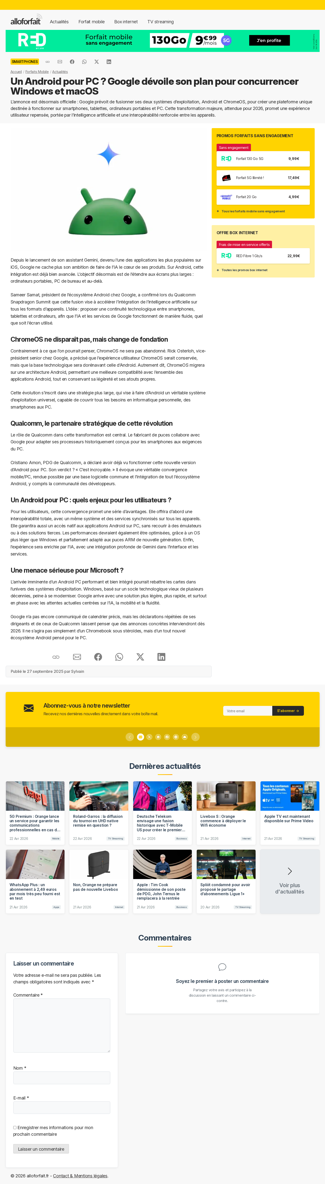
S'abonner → (288, 711)
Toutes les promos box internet (244, 270)
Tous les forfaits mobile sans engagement (253, 211)
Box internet (126, 21)
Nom (19, 1068)
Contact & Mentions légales (80, 1175)
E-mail (21, 1097)
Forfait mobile (91, 21)
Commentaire (28, 995)
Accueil (16, 72)
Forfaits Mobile (37, 72)
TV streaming (160, 21)
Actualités (59, 21)
